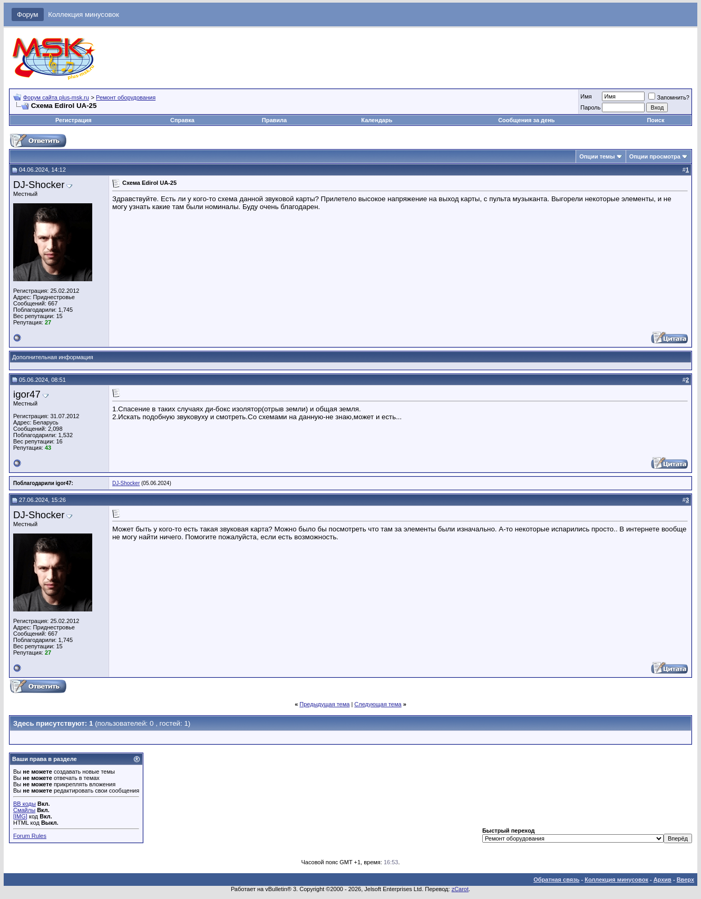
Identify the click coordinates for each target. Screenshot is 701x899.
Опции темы (597, 156)
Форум (27, 14)
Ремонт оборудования (125, 97)
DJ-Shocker (38, 184)
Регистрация (73, 120)
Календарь (376, 120)
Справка (182, 120)
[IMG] (20, 816)
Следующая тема (377, 704)
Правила (274, 120)
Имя (585, 96)
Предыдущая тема (324, 704)
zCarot (460, 889)
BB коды (24, 804)
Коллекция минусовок (83, 14)
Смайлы (24, 810)
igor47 (27, 394)
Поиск (655, 120)
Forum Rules (29, 836)
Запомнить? (668, 97)
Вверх (685, 879)
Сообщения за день (526, 120)
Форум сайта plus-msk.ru (56, 97)
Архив (662, 879)
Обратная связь (556, 879)
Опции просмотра (654, 156)
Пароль (590, 107)
